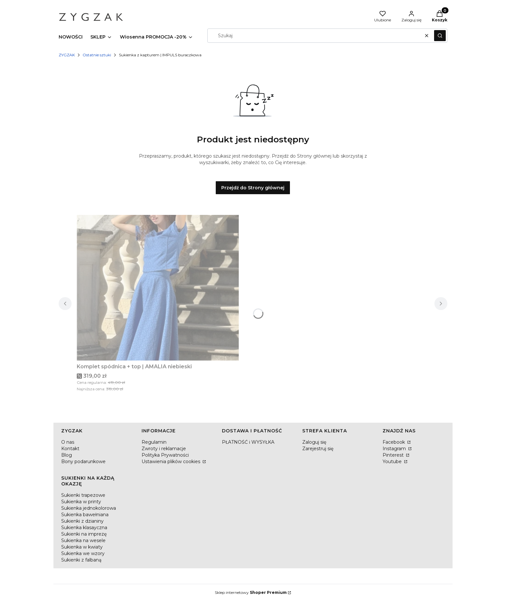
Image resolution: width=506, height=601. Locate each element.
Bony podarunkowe (83, 461)
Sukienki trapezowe (83, 495)
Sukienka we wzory (83, 553)
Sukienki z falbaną (81, 560)
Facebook (394, 442)
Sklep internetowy (251, 592)
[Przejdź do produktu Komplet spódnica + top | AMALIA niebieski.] (158, 288)
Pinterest (394, 455)
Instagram (395, 448)
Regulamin (154, 442)
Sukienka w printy (81, 502)
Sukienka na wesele (83, 540)
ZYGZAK (67, 54)
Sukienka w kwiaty (82, 547)
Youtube (393, 461)
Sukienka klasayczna (84, 527)
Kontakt (70, 448)
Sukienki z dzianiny (82, 521)
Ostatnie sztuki (97, 54)
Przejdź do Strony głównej (252, 188)
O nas (67, 442)
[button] (440, 35)
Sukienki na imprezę (84, 534)
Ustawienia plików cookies (171, 461)
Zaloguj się (314, 442)
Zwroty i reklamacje (164, 448)
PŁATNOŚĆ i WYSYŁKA (248, 442)
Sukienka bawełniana (85, 515)
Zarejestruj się (317, 448)
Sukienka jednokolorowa (88, 508)
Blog (66, 455)
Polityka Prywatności (165, 455)
